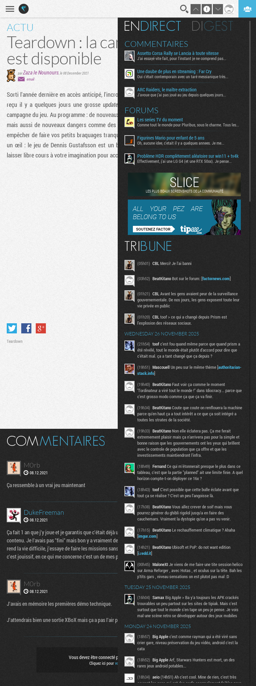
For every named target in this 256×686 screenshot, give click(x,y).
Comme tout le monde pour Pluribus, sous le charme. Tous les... (188, 124)
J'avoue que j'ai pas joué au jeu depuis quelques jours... (181, 94)
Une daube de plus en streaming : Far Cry (174, 71)
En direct (152, 26)
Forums (141, 110)
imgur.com (147, 536)
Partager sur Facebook (26, 328)
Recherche (184, 9)
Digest (212, 26)
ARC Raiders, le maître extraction (167, 89)
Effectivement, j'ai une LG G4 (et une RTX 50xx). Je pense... (184, 161)
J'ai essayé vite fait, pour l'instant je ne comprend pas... (181, 58)
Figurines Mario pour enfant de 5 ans (170, 138)
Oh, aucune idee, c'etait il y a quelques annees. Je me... (180, 143)
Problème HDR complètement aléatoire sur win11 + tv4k (187, 156)
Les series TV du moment (160, 119)
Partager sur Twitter (12, 328)
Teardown (15, 341)
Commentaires (156, 44)
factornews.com (216, 278)
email (30, 79)
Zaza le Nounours (41, 72)
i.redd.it (144, 553)
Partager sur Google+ (41, 328)
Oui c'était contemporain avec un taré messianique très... (182, 76)
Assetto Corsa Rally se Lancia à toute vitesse (178, 53)
